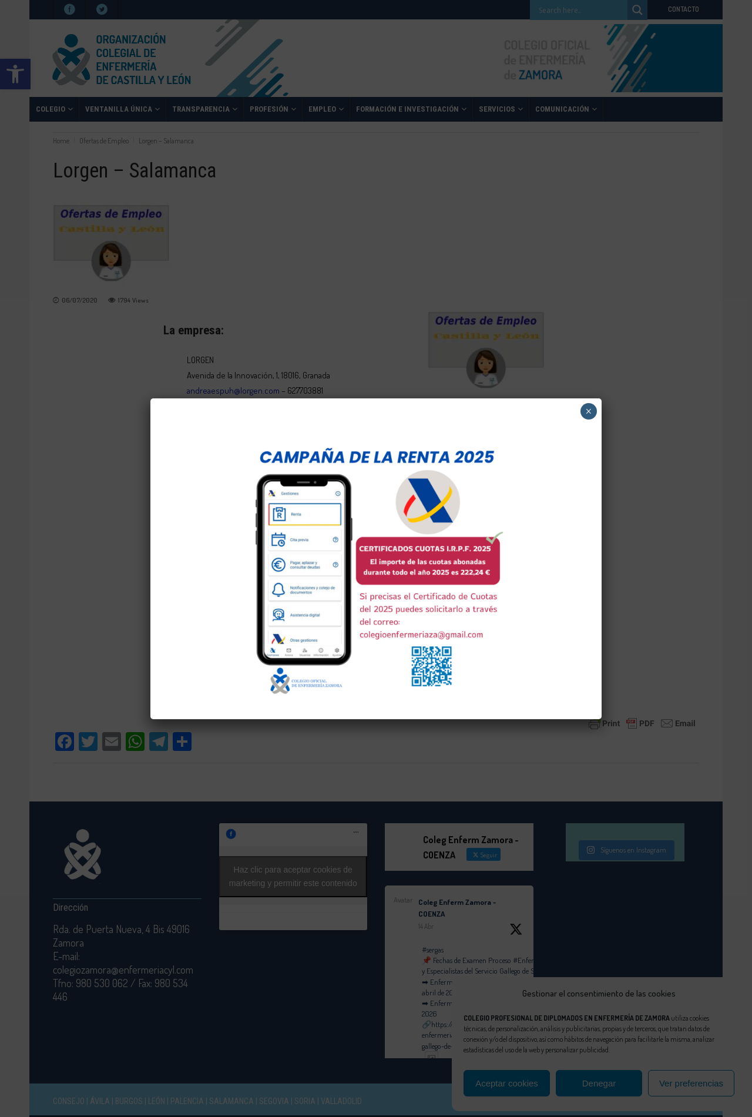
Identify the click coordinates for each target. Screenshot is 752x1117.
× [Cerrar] (588, 411)
